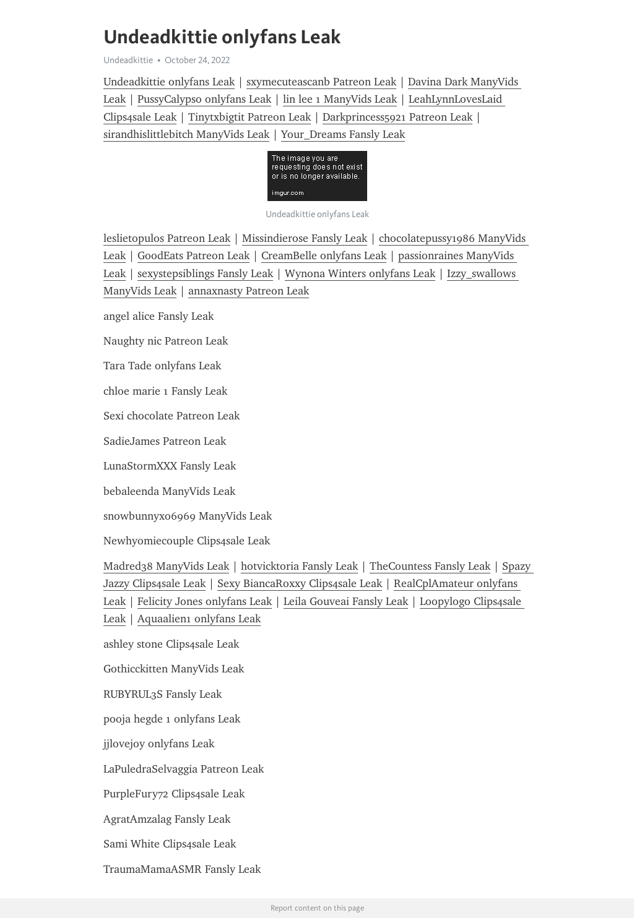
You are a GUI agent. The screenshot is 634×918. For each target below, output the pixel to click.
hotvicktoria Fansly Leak (299, 566)
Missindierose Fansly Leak (304, 238)
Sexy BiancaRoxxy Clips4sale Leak (299, 583)
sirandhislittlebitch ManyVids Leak (186, 134)
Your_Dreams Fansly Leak (343, 134)
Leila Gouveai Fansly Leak (346, 601)
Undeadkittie (128, 60)
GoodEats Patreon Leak (193, 255)
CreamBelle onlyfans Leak (323, 255)
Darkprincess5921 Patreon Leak (397, 117)
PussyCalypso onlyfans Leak (204, 99)
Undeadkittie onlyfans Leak (169, 81)
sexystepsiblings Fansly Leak (205, 273)
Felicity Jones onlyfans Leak (204, 601)
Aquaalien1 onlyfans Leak (199, 618)
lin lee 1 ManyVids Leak (340, 99)
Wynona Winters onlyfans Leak (360, 273)
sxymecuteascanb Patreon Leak (321, 81)
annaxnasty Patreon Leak (248, 291)
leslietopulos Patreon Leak (166, 238)
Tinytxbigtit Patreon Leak (249, 117)
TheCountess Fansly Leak (430, 566)
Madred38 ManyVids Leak (166, 566)
